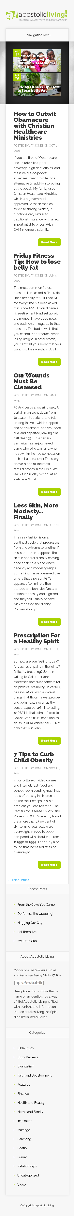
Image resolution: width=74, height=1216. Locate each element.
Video (21, 1184)
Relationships (27, 1166)
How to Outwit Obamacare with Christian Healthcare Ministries (36, 61)
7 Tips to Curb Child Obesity (34, 757)
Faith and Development (34, 1075)
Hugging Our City (29, 923)
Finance (23, 1094)
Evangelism (25, 1066)
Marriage (23, 1130)
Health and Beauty (31, 1103)
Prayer (22, 1157)
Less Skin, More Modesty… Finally (36, 511)
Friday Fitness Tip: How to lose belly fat (38, 89)
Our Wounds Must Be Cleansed (32, 381)
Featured (23, 1084)
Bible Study (25, 1048)
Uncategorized (28, 1175)
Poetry (22, 1148)
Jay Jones (36, 145)
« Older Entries (18, 880)
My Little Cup (27, 941)
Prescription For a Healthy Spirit (37, 638)
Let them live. (27, 932)
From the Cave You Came (36, 904)
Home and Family (30, 1112)
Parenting (24, 1139)
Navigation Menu (39, 35)
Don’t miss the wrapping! (35, 914)
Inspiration (24, 1121)
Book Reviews (27, 1057)
